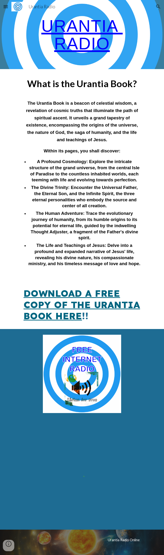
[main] (82, 34)
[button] (5, 6)
